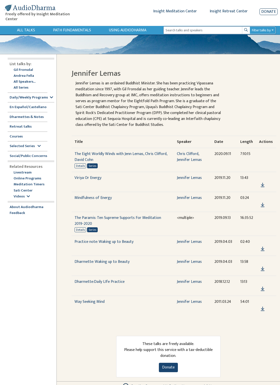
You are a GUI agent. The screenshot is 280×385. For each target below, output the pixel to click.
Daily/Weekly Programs (31, 97)
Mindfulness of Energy (93, 197)
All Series (21, 88)
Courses (16, 136)
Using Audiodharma (127, 30)
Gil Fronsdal (23, 70)
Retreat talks (21, 127)
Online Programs (27, 178)
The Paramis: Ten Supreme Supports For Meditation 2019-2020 (118, 220)
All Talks (26, 30)
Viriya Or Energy (88, 177)
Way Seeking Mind (90, 301)
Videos (22, 196)
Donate (268, 11)
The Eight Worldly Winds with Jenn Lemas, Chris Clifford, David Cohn (121, 157)
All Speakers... (25, 82)
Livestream (23, 172)
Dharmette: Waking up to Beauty (102, 261)
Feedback (17, 213)
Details (80, 165)
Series (92, 165)
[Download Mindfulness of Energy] (262, 205)
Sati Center (23, 190)
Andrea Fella (24, 76)
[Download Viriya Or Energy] (262, 185)
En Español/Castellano (28, 107)
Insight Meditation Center (175, 11)
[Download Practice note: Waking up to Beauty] (262, 249)
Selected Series (25, 146)
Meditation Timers (29, 184)
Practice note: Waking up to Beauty (104, 241)
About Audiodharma (26, 207)
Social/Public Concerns (28, 156)
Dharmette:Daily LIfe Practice (100, 281)
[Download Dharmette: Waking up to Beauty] (262, 269)
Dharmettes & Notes (27, 117)
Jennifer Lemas (189, 159)
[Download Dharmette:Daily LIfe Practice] (262, 289)
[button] (262, 177)
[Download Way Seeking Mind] (262, 309)
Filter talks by (261, 30)
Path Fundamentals (72, 30)
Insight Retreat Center (229, 11)
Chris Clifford (187, 154)
